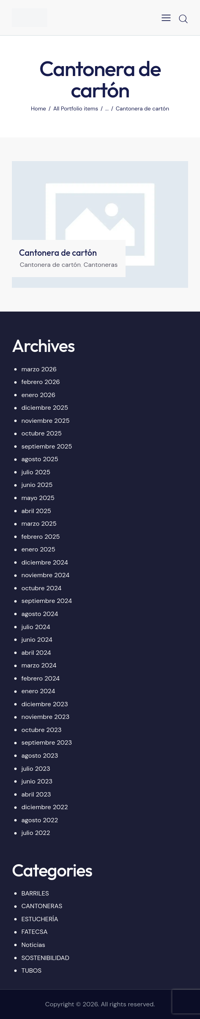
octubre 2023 (41, 730)
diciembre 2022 (44, 807)
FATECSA (34, 932)
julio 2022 (35, 833)
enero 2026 (38, 395)
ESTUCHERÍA (39, 919)
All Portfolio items (75, 108)
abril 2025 (36, 511)
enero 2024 (38, 691)
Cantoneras (101, 264)
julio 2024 (35, 627)
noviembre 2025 (45, 420)
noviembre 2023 (45, 717)
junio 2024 (36, 639)
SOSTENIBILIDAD (45, 958)
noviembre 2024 (45, 575)
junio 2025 (37, 485)
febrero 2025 (40, 536)
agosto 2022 (39, 820)
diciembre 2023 (44, 704)
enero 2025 (38, 549)
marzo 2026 (39, 369)
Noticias (33, 945)
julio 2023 (35, 768)
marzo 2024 (38, 665)
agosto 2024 (39, 614)
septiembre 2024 (46, 601)
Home (38, 108)
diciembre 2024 (44, 562)
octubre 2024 (41, 588)
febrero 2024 (40, 678)
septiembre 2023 (46, 742)
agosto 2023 (39, 755)
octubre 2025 (41, 433)
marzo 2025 (39, 523)
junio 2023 (36, 781)
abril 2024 (36, 652)
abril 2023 (36, 794)
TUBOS (31, 970)
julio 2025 (35, 472)
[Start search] (183, 19)
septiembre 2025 (46, 446)
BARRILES (35, 893)
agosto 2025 (39, 459)
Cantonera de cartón (58, 253)
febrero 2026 (40, 382)
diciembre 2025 (44, 407)
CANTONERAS (41, 906)
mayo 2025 (37, 498)
